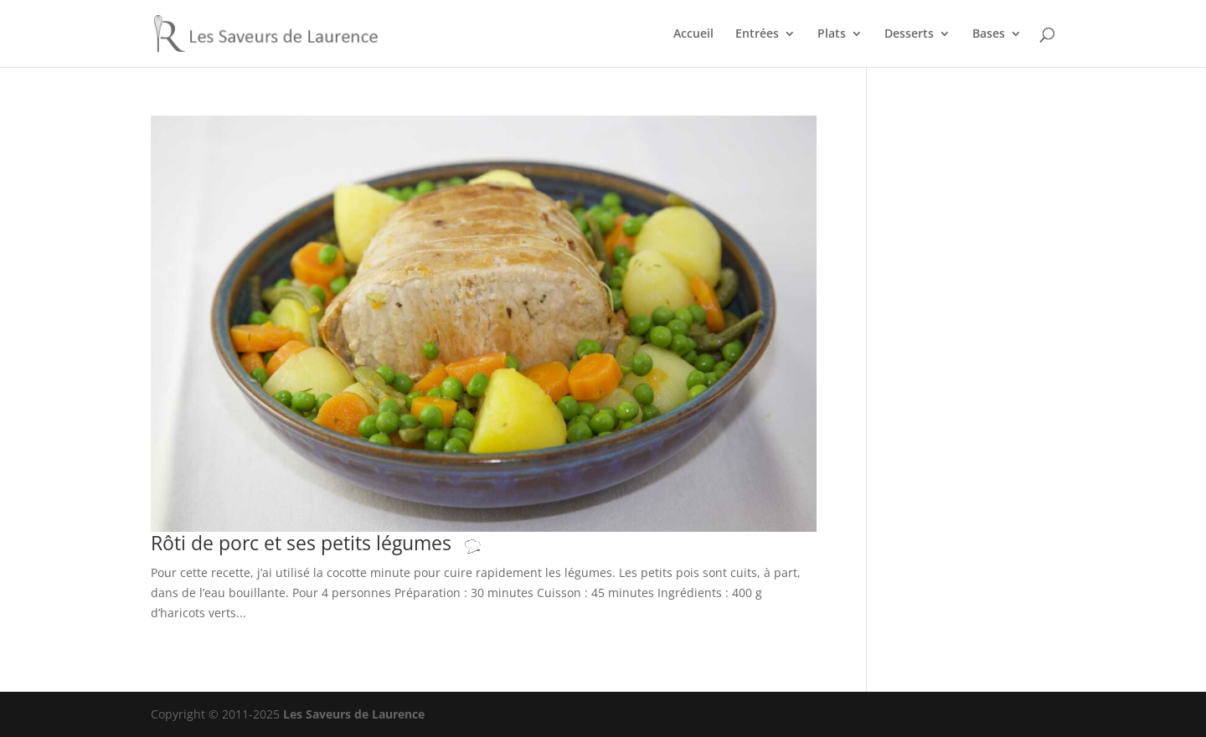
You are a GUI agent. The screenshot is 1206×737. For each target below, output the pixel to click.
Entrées (757, 34)
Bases (988, 34)
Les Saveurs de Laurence (354, 714)
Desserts (909, 34)
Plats (831, 34)
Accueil (693, 34)
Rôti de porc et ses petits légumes (333, 543)
